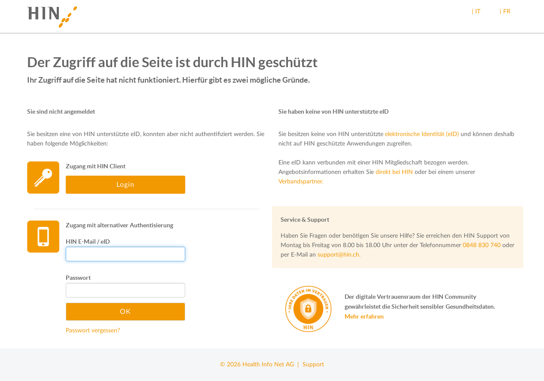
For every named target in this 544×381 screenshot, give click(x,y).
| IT (476, 12)
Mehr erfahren (364, 316)
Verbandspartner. (300, 182)
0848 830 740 (482, 245)
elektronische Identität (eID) (422, 134)
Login (125, 184)
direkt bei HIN (394, 172)
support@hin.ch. (339, 255)
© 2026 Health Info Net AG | (261, 365)
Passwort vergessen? (93, 331)
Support (313, 365)
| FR (505, 12)
